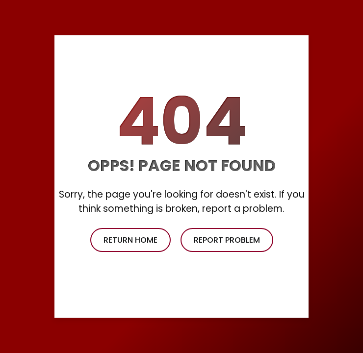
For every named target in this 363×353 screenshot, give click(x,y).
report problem (227, 240)
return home (130, 240)
